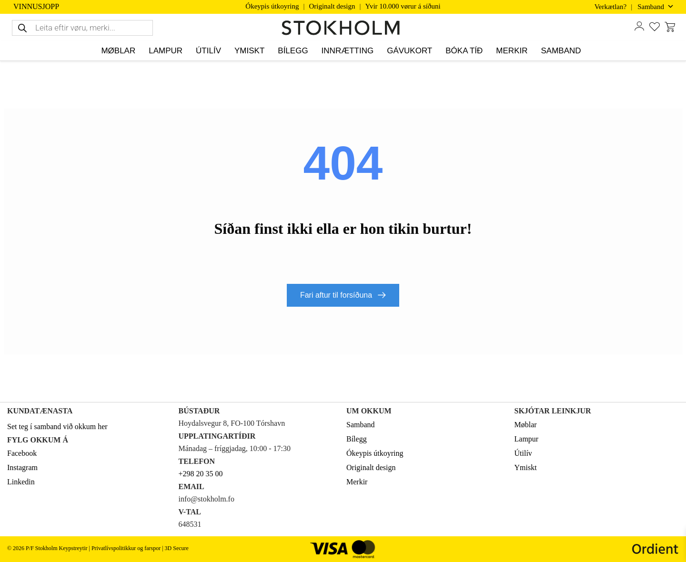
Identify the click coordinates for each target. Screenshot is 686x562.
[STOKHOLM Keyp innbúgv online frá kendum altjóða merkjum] (343, 28)
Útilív (523, 453)
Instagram (22, 467)
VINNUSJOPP (36, 6)
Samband (360, 424)
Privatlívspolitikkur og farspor (126, 547)
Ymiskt (525, 467)
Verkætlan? (610, 6)
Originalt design (332, 6)
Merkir (356, 481)
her (102, 426)
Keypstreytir (73, 547)
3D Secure (177, 547)
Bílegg (356, 438)
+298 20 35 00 (201, 473)
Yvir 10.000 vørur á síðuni (403, 6)
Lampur (526, 438)
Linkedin (21, 481)
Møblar (525, 424)
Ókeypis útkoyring (272, 6)
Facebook (22, 453)
